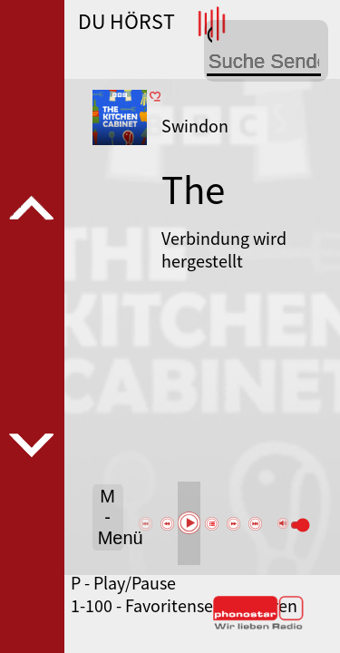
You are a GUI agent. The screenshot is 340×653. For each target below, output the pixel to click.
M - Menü (110, 517)
